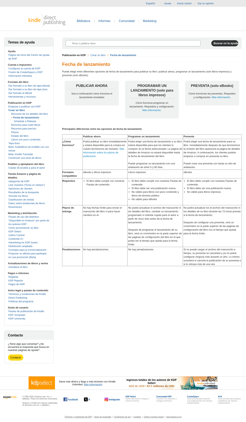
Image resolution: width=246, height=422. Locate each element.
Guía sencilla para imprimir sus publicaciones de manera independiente (199, 400)
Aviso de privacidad (102, 417)
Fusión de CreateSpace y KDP (25, 72)
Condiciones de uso (122, 417)
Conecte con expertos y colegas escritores (166, 399)
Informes (104, 21)
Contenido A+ (16, 238)
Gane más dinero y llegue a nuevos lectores (137, 399)
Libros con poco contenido (26, 139)
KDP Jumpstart (16, 314)
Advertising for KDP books (23, 242)
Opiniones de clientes (20, 188)
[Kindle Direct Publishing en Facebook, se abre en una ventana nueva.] (70, 399)
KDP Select (14, 231)
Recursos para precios (23, 128)
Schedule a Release (25, 121)
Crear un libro (16, 110)
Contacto (15, 357)
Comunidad (127, 21)
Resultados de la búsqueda (23, 192)
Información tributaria (20, 75)
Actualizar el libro (18, 267)
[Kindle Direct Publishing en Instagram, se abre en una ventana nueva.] (112, 399)
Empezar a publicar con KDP (24, 106)
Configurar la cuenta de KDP (24, 68)
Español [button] (152, 3)
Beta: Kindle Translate (20, 154)
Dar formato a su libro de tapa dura (27, 89)
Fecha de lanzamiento (26, 117)
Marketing (149, 21)
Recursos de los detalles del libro (29, 113)
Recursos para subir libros (25, 124)
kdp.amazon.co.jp (174, 417)
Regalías (13, 276)
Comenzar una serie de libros (24, 157)
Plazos (15, 132)
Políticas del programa (20, 301)
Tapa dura (14, 143)
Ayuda (167, 3)
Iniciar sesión (184, 3)
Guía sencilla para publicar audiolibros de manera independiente (229, 400)
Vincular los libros (18, 195)
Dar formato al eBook (20, 93)
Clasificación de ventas (21, 199)
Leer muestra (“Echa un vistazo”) (26, 184)
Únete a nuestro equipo (154, 417)
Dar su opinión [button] (207, 3)
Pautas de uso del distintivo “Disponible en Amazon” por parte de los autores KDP (28, 220)
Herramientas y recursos (22, 96)
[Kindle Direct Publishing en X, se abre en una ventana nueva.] (91, 399)
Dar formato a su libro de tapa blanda (29, 85)
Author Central (16, 235)
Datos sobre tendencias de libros (26, 203)
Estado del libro (20, 135)
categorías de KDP (19, 181)
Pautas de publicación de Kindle (26, 311)
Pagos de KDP (16, 284)
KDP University (16, 318)
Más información (151, 110)
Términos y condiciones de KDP (78, 417)
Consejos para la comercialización (27, 249)
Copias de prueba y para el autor (26, 167)
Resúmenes (15, 206)
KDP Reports (15, 280)
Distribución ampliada (20, 246)
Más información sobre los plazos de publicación (103, 152)
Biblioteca (83, 21)
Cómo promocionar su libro (23, 227)
